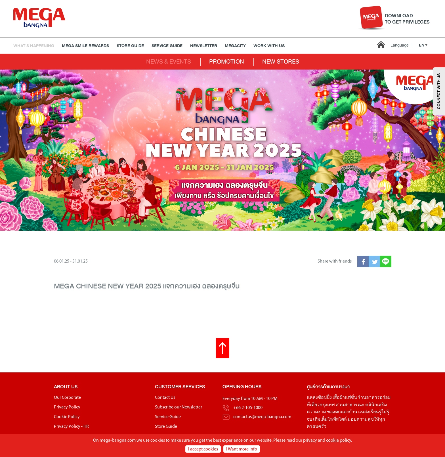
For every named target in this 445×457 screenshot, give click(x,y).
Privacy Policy (67, 407)
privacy (310, 440)
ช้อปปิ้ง (325, 397)
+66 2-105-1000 (248, 408)
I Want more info (241, 449)
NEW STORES (280, 61)
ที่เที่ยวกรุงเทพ (321, 405)
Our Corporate (67, 397)
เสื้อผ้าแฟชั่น (345, 397)
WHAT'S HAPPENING (33, 45)
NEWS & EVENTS (168, 61)
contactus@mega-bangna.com (262, 417)
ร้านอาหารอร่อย (374, 397)
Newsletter (203, 45)
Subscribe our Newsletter (178, 407)
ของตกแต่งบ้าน (342, 412)
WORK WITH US (269, 45)
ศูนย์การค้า (317, 387)
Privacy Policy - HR (71, 426)
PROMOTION (226, 61)
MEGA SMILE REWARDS (85, 45)
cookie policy (338, 440)
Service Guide (167, 45)
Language (401, 45)
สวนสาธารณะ (350, 405)
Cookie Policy (67, 417)
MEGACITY (235, 45)
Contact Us (165, 397)
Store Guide (130, 45)
